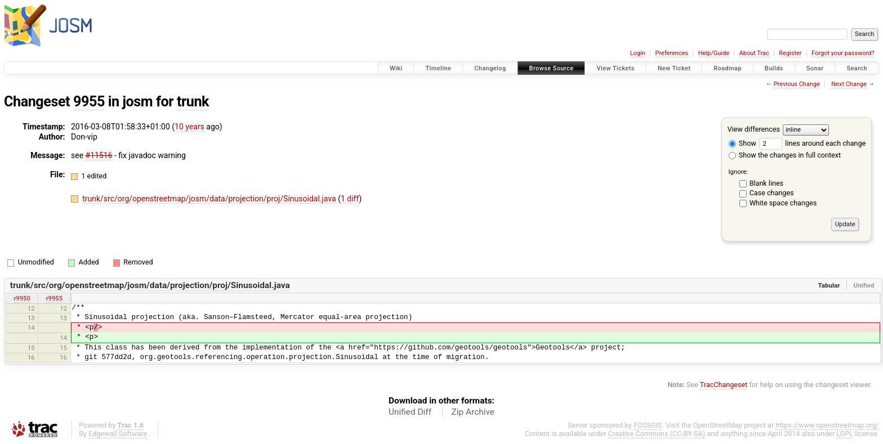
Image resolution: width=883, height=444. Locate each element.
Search (856, 68)
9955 (89, 101)
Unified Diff (410, 412)
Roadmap (727, 68)
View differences (754, 129)
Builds (774, 68)
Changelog (490, 68)
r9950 (22, 298)
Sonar (815, 68)
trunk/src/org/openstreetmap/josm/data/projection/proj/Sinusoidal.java (210, 198)
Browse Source (551, 68)
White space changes (783, 203)
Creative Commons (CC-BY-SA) (657, 433)
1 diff (350, 198)
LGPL (844, 433)
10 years (189, 126)
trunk (193, 101)
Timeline (438, 68)
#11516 (99, 155)
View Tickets (615, 68)
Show (742, 143)
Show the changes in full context (785, 155)
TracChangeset (724, 384)
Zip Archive (473, 412)
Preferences (671, 53)
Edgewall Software (117, 433)
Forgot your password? (843, 53)
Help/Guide (713, 53)
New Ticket (674, 68)
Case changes (772, 193)
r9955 (54, 298)
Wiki (396, 68)
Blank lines (766, 183)
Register (790, 53)
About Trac (754, 53)
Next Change (849, 84)
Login (637, 53)
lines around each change (812, 143)
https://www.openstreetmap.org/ (827, 425)
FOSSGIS (648, 425)
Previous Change (797, 84)
